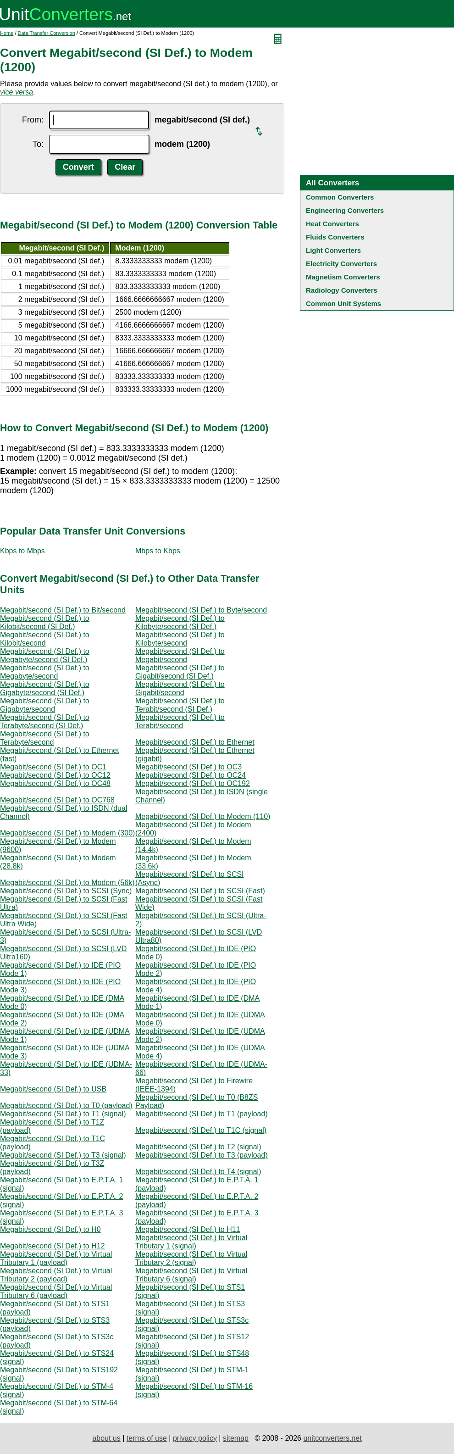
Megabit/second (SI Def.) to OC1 (53, 767)
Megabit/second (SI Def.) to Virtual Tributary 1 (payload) (56, 1258)
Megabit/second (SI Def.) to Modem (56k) (67, 882)
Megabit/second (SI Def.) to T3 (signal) (63, 1155)
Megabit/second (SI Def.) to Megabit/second (180, 655)
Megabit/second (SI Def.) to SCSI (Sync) (66, 891)
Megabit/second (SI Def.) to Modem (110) (202, 816)
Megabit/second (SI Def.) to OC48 (55, 783)
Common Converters (340, 197)
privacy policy (195, 1438)
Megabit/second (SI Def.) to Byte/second (201, 610)
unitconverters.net (332, 1438)
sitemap (236, 1438)
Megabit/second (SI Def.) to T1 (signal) (63, 1114)
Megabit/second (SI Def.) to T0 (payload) (66, 1105)
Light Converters (333, 250)
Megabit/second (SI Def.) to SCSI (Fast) (200, 891)
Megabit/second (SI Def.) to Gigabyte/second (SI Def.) (44, 688)
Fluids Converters (335, 237)
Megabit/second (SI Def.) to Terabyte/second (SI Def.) (44, 721)
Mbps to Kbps (157, 551)
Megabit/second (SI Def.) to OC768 (57, 800)
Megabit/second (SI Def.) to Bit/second (63, 610)
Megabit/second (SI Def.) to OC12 (55, 775)
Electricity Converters (341, 263)
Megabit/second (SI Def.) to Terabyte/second (44, 738)
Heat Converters (332, 224)
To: (38, 144)
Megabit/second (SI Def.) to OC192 (192, 783)
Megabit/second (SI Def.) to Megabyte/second (44, 672)
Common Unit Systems (343, 303)
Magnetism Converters (343, 277)
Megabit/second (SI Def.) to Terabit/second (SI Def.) (180, 705)
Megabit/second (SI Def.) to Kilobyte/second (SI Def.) (180, 622)
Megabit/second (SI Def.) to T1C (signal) (200, 1130)
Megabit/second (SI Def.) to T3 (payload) (201, 1155)
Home (6, 33)
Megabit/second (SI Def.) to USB (53, 1089)
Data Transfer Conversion (46, 33)
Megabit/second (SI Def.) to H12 (52, 1246)
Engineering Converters (345, 210)
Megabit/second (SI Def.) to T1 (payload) (201, 1114)
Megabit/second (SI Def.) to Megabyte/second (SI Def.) (44, 655)
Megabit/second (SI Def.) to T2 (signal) (198, 1147)
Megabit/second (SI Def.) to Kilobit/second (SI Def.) (44, 622)
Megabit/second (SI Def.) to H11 (187, 1229)
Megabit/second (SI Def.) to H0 (50, 1229)
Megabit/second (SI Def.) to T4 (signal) (198, 1171)
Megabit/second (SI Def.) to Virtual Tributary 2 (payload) (56, 1275)
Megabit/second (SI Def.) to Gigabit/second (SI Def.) (180, 672)
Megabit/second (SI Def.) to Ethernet (195, 742)
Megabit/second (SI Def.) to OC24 (190, 775)
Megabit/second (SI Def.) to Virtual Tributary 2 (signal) (191, 1258)
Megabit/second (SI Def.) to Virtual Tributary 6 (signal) (191, 1275)
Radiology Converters (341, 290)
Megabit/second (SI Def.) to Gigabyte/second (44, 705)
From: (33, 119)
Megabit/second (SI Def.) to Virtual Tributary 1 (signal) (191, 1242)
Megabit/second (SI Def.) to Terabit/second (180, 721)
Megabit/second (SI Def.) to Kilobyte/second (180, 639)
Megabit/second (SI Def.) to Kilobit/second (44, 639)
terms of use (147, 1438)
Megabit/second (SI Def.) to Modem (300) (67, 833)
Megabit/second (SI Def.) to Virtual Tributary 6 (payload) (56, 1291)
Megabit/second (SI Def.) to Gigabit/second (180, 688)
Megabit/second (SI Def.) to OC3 (188, 767)
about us (106, 1438)
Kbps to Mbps (22, 551)
